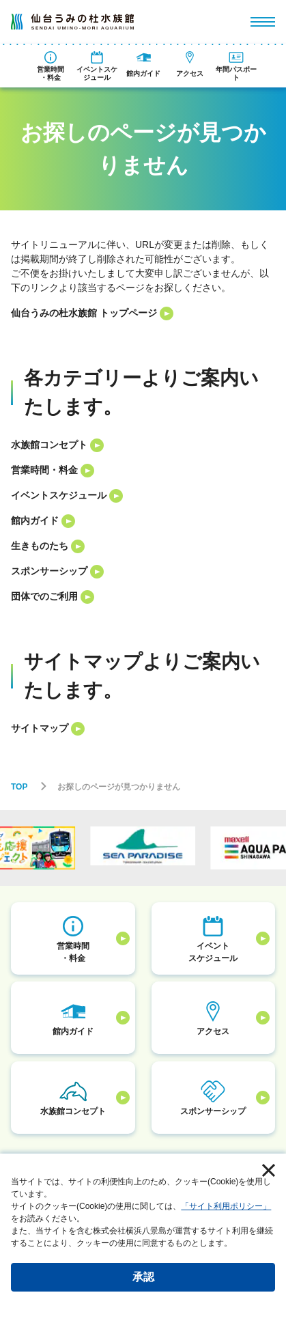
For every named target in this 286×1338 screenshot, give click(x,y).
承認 (143, 1277)
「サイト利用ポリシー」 (226, 1206)
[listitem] (143, 313)
